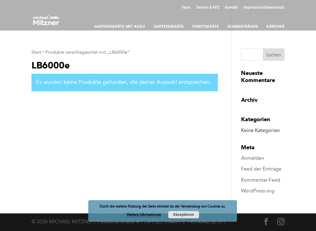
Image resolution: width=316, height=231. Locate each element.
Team (186, 7)
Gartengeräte (168, 27)
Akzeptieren (183, 214)
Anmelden (252, 158)
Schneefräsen (242, 27)
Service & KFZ (207, 7)
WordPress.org (257, 191)
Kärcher (275, 27)
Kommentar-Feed (260, 180)
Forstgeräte (205, 27)
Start (36, 52)
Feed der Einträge (261, 169)
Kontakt (231, 7)
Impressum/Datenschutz (264, 7)
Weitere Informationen (144, 215)
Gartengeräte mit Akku (119, 27)
